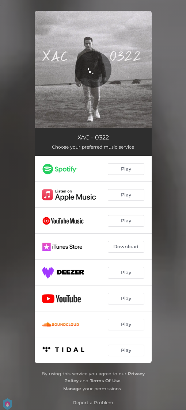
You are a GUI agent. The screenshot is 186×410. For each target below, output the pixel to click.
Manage (72, 388)
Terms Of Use (105, 380)
